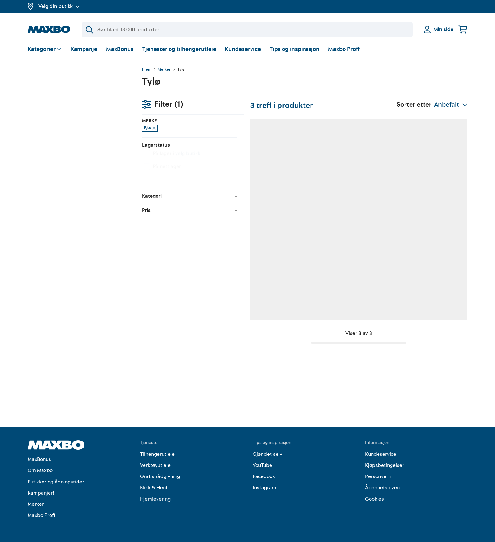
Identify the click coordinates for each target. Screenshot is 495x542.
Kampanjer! (41, 488)
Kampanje (83, 49)
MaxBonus (120, 49)
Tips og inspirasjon (294, 49)
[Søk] (247, 29)
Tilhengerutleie (157, 450)
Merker (164, 70)
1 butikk (182, 290)
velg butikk (73, 126)
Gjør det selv (267, 450)
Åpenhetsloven (382, 483)
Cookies (374, 494)
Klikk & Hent (154, 483)
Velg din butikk (59, 6)
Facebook (264, 472)
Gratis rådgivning (160, 472)
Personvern (378, 472)
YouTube (262, 461)
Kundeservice (243, 49)
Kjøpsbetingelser (384, 461)
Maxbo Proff (344, 49)
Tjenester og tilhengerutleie (179, 49)
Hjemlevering (155, 494)
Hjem (146, 70)
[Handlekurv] (462, 29)
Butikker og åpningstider (56, 477)
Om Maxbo (40, 466)
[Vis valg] (45, 49)
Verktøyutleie (155, 461)
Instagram (264, 483)
